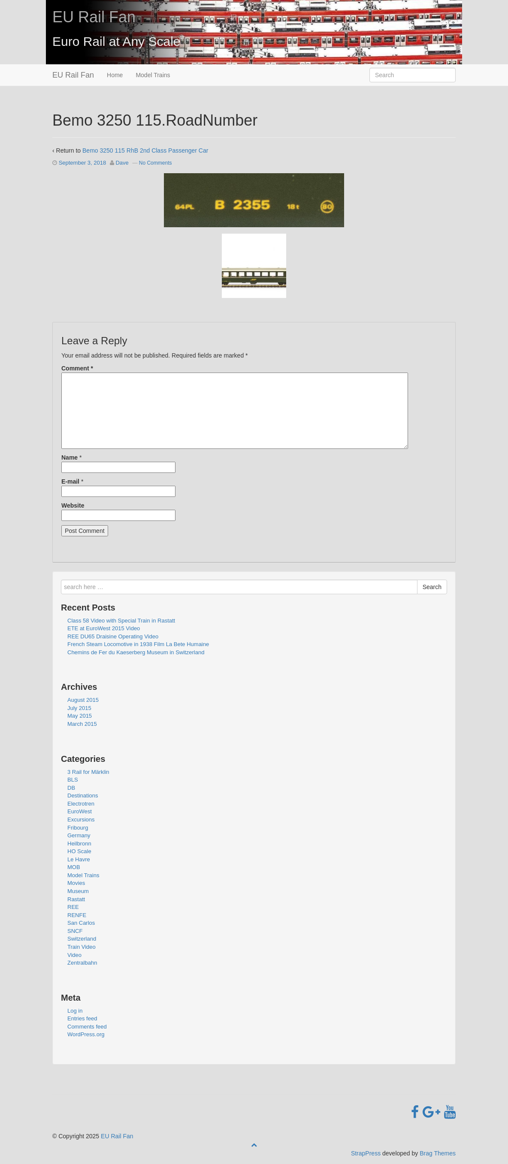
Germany (78, 835)
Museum (78, 891)
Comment (77, 368)
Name (69, 457)
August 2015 (83, 700)
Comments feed (87, 1026)
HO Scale (79, 851)
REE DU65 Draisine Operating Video (112, 636)
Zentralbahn (82, 962)
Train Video (81, 947)
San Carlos (81, 923)
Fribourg (77, 827)
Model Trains (153, 75)
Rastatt (76, 899)
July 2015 (79, 708)
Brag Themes (438, 1153)
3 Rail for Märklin (88, 772)
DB (71, 788)
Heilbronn (79, 843)
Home (115, 75)
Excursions (81, 819)
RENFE (76, 915)
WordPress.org (85, 1034)
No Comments (155, 163)
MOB (73, 867)
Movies (76, 883)
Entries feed (82, 1018)
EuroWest (79, 811)
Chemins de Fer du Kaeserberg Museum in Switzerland (135, 652)
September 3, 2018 (82, 162)
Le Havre (78, 859)
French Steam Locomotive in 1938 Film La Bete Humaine (138, 644)
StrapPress (366, 1153)
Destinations (82, 795)
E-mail (70, 481)
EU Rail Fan (94, 17)
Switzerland (81, 938)
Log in (74, 1011)
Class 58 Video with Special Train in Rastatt (121, 620)
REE (73, 907)
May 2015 (79, 716)
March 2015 (82, 724)
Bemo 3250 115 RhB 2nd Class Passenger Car (145, 150)
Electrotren (80, 803)
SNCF (74, 931)
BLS (72, 779)
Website (72, 505)
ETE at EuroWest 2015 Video (103, 628)
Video (74, 955)
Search (432, 587)
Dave (121, 162)
